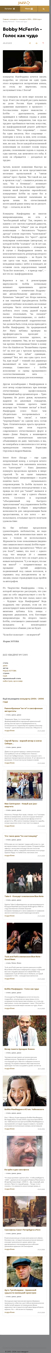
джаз (5, 665)
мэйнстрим (7, 681)
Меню (29, 9)
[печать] (36, 43)
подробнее (9, 730)
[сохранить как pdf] (43, 43)
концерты (14, 19)
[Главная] (24, 3)
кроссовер (18, 681)
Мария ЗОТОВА (9, 671)
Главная (6, 19)
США (5, 676)
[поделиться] (30, 43)
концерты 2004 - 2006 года (30, 19)
